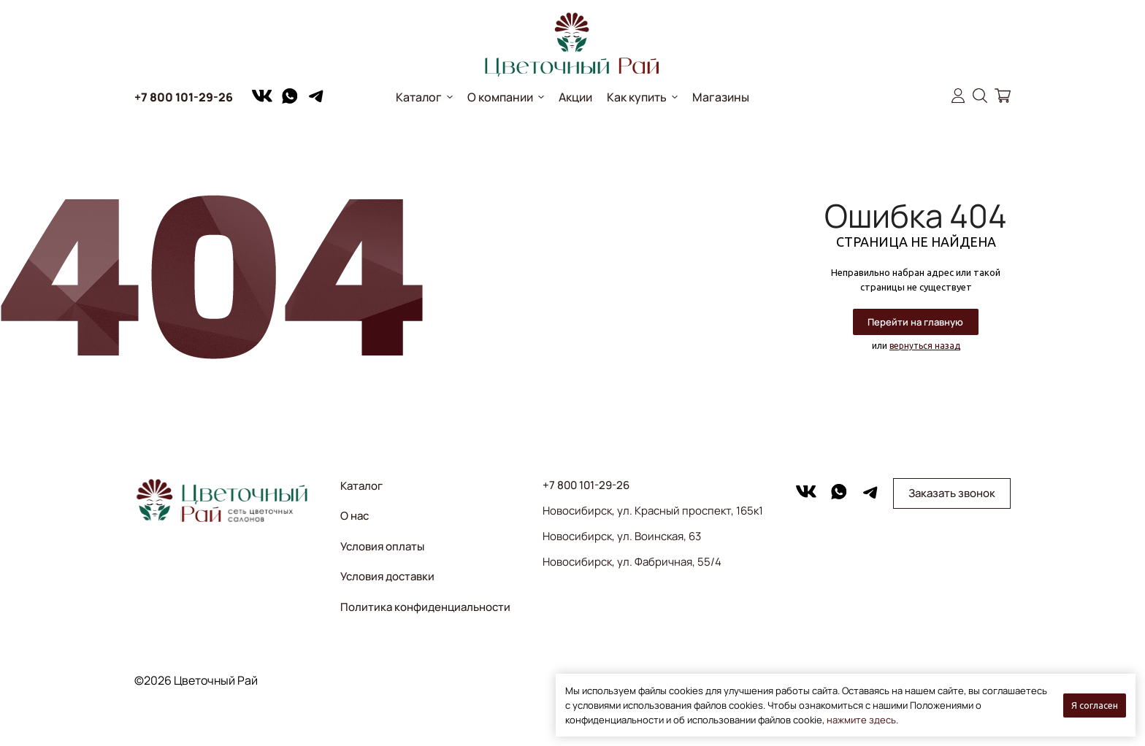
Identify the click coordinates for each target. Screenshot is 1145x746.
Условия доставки (387, 576)
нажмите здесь (861, 719)
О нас (354, 515)
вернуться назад (924, 345)
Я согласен (1094, 705)
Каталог (419, 97)
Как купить (637, 97)
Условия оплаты (382, 546)
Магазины (720, 97)
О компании (500, 97)
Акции (575, 97)
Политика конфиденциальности (425, 607)
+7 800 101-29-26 (183, 97)
